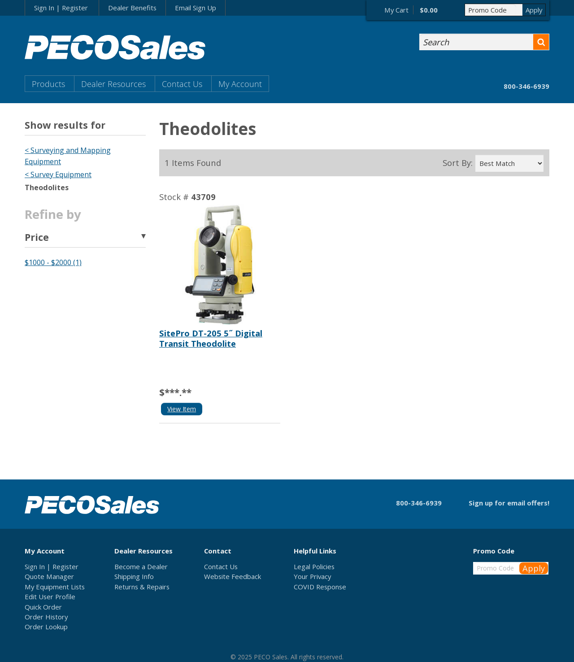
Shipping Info (134, 576)
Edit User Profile (50, 596)
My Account (240, 83)
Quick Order (43, 606)
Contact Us (182, 83)
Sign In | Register (61, 7)
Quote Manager (49, 576)
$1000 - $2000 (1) (53, 262)
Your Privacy (312, 576)
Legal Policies (314, 566)
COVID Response (320, 586)
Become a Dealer (141, 566)
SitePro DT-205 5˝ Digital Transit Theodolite (210, 338)
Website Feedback (232, 576)
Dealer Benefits (132, 7)
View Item (181, 409)
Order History (46, 616)
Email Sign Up (195, 7)
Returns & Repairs (142, 586)
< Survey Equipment (58, 174)
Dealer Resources (113, 83)
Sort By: (458, 162)
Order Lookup (46, 626)
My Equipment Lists (55, 586)
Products (48, 83)
